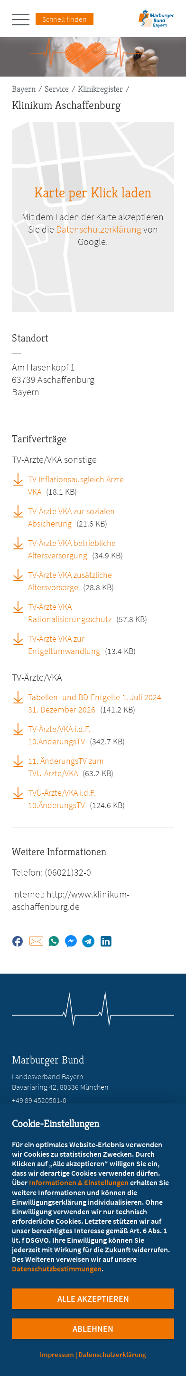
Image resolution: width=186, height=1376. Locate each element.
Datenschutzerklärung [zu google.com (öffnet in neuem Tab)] (98, 229)
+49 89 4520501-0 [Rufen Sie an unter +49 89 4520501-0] (39, 1100)
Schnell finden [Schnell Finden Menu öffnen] (64, 19)
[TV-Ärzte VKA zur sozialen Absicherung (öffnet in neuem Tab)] (21, 511)
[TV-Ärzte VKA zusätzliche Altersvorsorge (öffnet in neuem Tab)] (21, 574)
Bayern (24, 88)
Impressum (57, 1354)
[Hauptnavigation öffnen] (24, 19)
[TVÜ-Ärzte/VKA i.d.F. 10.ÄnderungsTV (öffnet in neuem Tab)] (21, 792)
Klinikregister (100, 88)
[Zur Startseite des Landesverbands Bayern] (155, 22)
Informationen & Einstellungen (79, 1182)
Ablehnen (93, 1328)
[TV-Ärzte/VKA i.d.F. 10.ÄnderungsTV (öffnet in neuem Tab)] (21, 728)
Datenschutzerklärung (112, 1354)
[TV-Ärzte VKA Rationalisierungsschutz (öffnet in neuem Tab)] (21, 606)
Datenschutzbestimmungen (57, 1268)
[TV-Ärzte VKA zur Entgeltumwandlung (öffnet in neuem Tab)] (21, 638)
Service (57, 88)
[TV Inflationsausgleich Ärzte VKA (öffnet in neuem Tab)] (21, 479)
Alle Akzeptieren (93, 1298)
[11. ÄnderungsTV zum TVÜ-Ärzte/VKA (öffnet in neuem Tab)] (21, 760)
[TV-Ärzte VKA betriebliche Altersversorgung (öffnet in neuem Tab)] (21, 543)
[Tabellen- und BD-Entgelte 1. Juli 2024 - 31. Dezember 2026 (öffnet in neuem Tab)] (21, 697)
